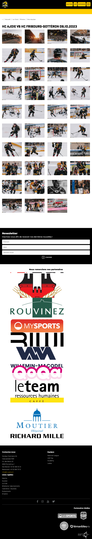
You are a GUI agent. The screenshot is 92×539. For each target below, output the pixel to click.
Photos (22, 19)
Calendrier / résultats (9, 489)
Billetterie (69, 4)
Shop (75, 4)
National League (53, 455)
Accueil (7, 19)
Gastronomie (81, 4)
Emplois (5, 494)
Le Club (15, 19)
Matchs (4, 478)
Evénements (6, 491)
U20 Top (50, 458)
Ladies (49, 463)
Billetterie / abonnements (11, 486)
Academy (50, 461)
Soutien (4, 481)
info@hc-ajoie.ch (8, 472)
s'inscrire (47, 257)
